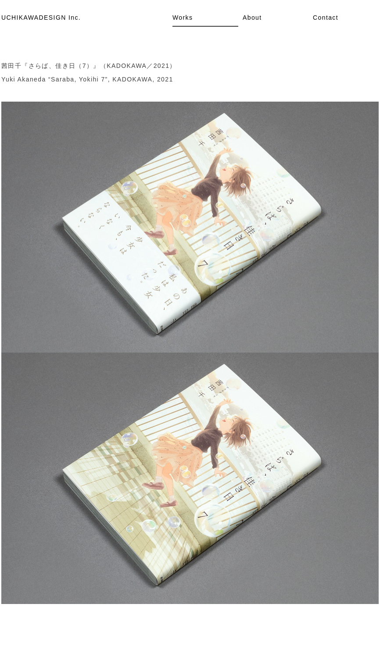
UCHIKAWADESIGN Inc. (41, 17)
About (252, 17)
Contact (325, 17)
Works (182, 17)
